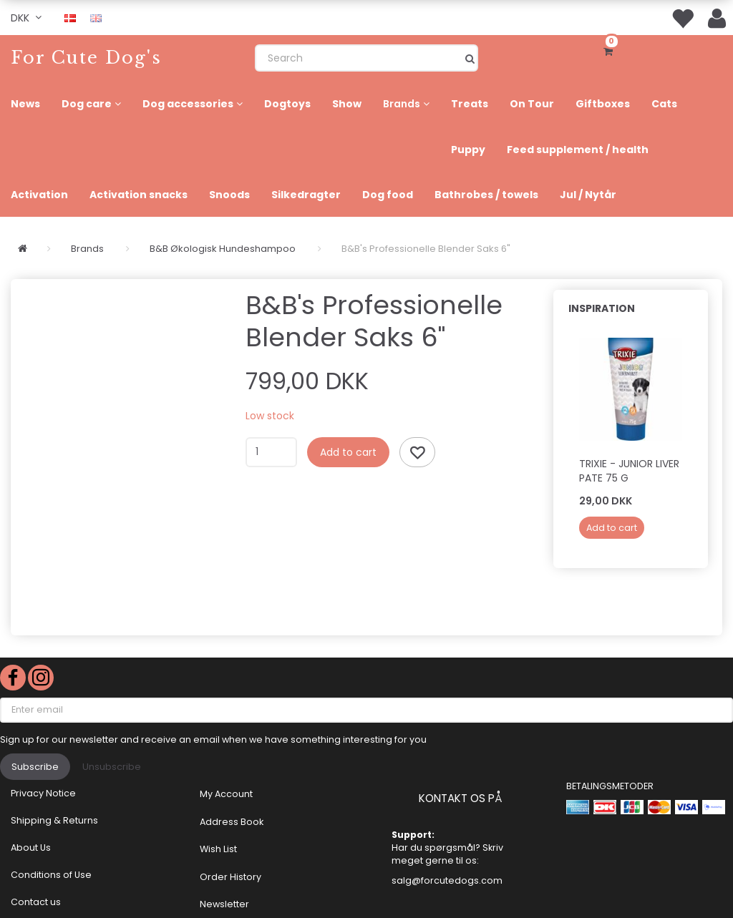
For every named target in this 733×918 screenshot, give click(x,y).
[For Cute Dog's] (86, 57)
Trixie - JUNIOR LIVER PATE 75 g (629, 470)
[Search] (470, 58)
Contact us (36, 902)
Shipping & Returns (54, 820)
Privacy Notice (43, 793)
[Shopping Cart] (611, 50)
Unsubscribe (111, 766)
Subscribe (35, 766)
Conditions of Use (51, 875)
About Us (31, 847)
